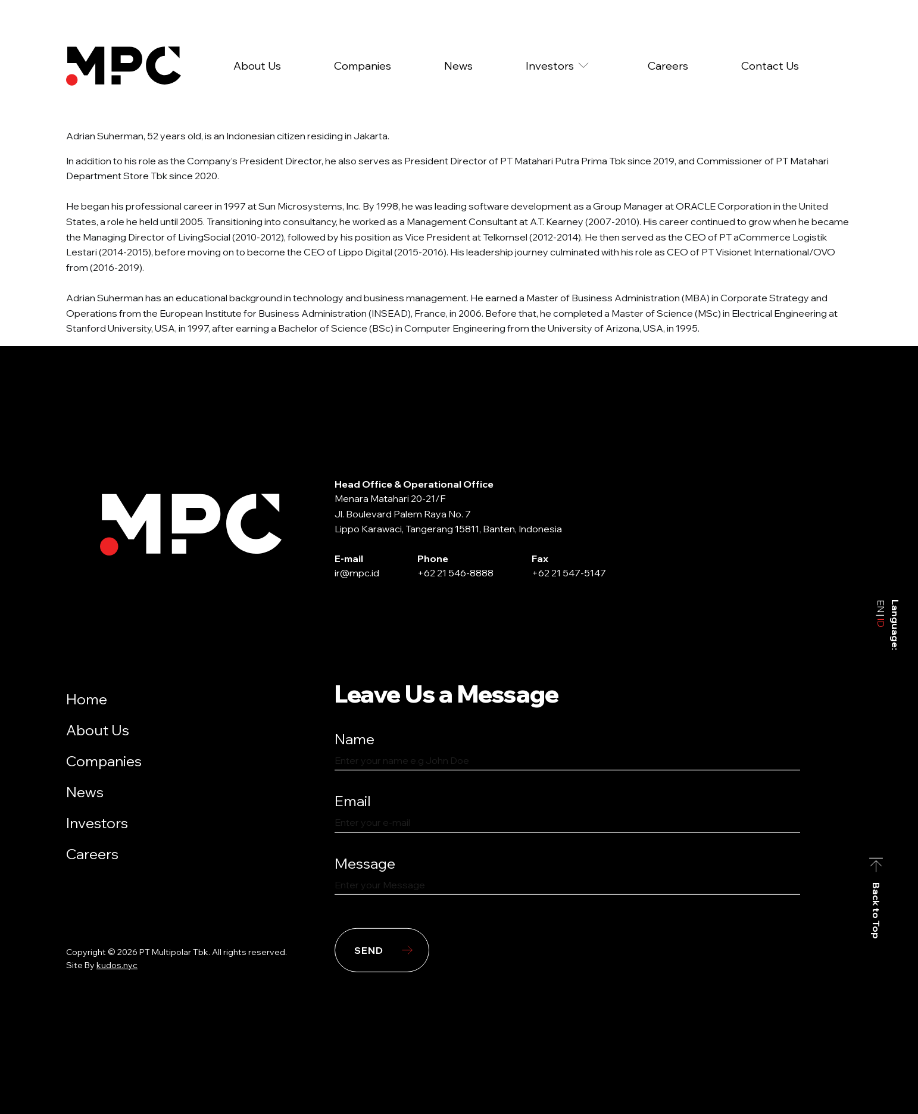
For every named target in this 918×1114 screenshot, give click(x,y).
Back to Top (876, 910)
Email (353, 801)
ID (881, 622)
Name (354, 739)
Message (365, 863)
